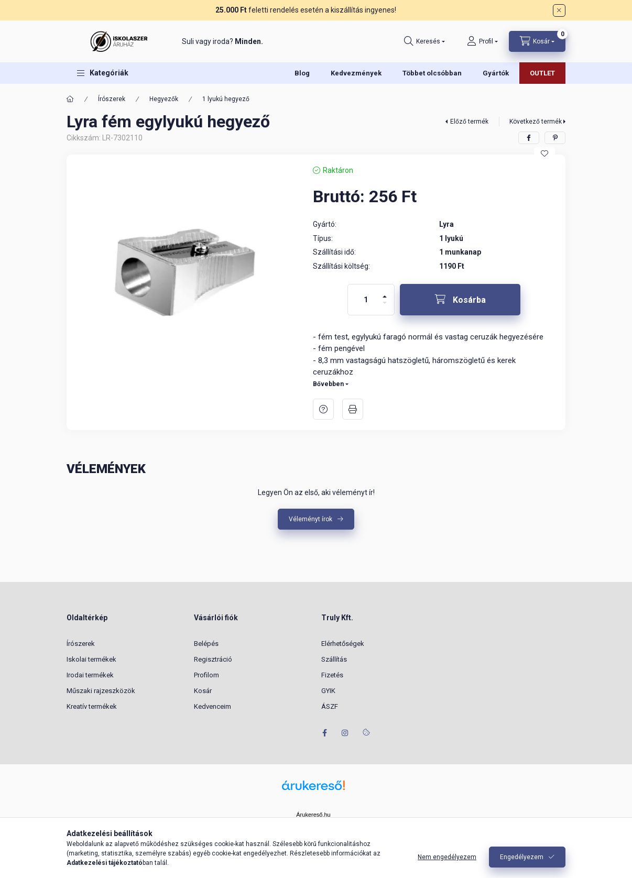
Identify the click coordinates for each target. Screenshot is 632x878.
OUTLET (542, 73)
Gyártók (496, 73)
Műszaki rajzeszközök (101, 691)
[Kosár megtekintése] (537, 41)
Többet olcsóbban (432, 73)
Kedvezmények (356, 73)
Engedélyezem (521, 857)
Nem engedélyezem (447, 857)
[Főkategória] (70, 99)
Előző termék (469, 121)
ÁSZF (329, 706)
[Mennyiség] (366, 299)
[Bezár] (559, 10)
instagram (345, 732)
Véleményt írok (310, 519)
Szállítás (334, 659)
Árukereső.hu (313, 814)
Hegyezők (163, 99)
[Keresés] (424, 41)
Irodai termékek (90, 675)
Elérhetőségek (342, 643)
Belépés (206, 643)
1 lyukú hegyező (225, 99)
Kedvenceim (212, 706)
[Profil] (482, 41)
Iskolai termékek (91, 659)
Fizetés (332, 675)
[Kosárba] (460, 299)
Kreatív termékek (92, 706)
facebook (324, 732)
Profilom (206, 675)
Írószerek (111, 99)
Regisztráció (213, 659)
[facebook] (528, 137)
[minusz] (384, 307)
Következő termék (535, 121)
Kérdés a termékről (323, 409)
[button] (103, 73)
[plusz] (384, 292)
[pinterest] (554, 137)
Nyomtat (352, 409)
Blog (302, 73)
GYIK (328, 691)
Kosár (203, 691)
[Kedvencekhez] (544, 153)
